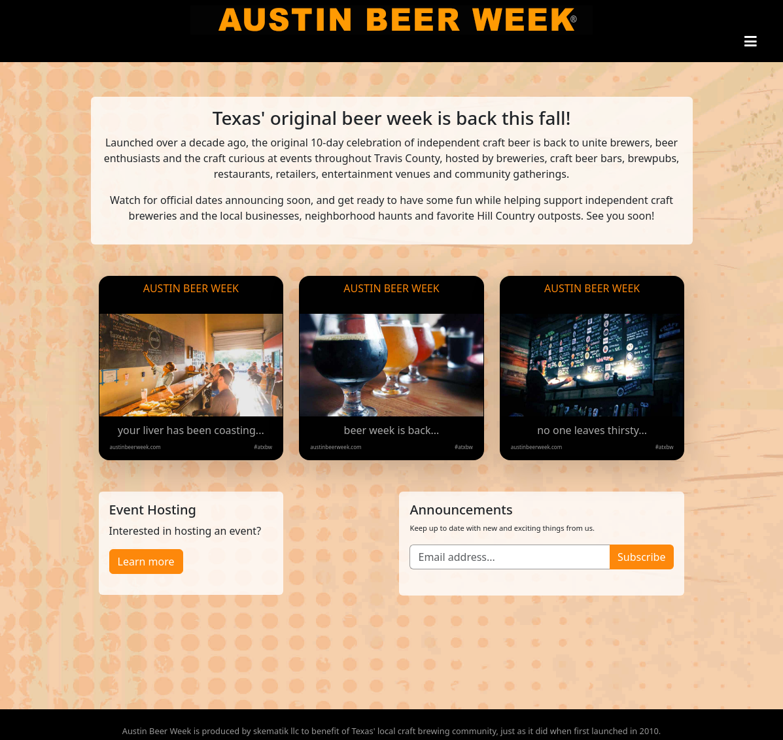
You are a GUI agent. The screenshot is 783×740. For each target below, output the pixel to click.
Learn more (146, 561)
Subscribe (641, 557)
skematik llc (276, 731)
